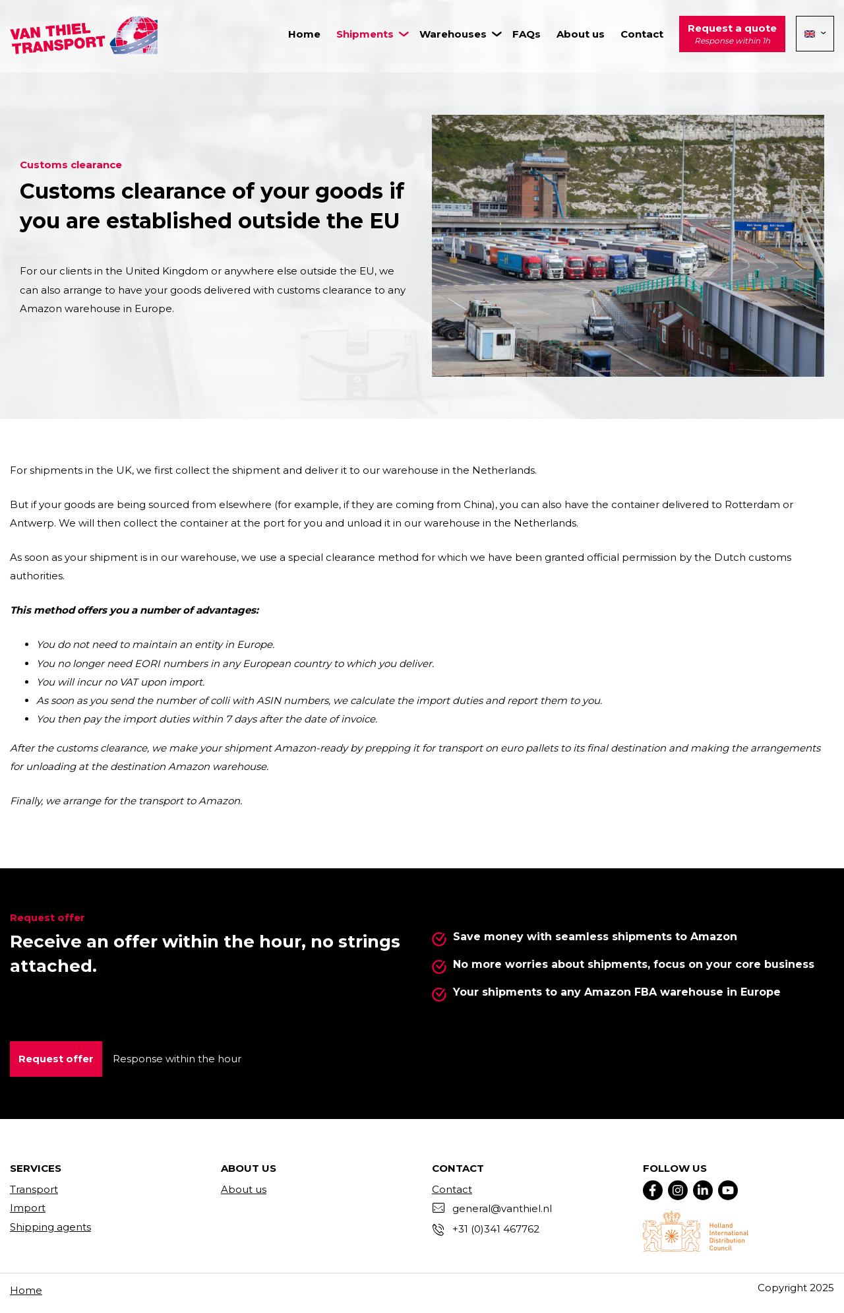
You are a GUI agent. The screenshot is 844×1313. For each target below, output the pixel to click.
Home (304, 34)
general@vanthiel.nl (502, 1208)
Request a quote (732, 35)
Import (27, 1207)
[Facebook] (653, 1190)
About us (581, 34)
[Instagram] (678, 1190)
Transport (34, 1189)
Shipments (365, 34)
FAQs (526, 34)
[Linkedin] (703, 1190)
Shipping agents (50, 1227)
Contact (641, 34)
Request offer (56, 1058)
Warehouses (453, 34)
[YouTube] (728, 1190)
